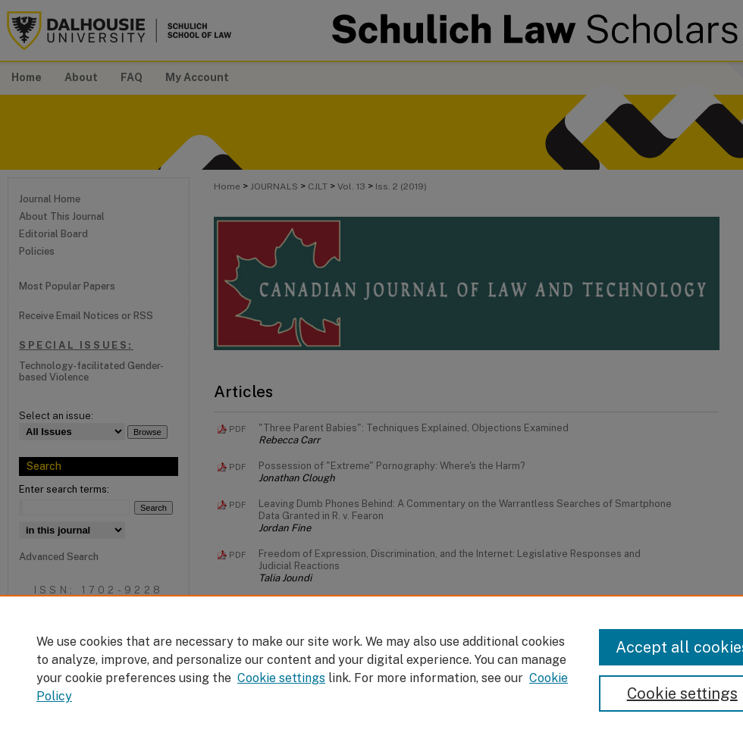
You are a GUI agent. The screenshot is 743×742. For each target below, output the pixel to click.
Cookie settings (281, 678)
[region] (371, 668)
